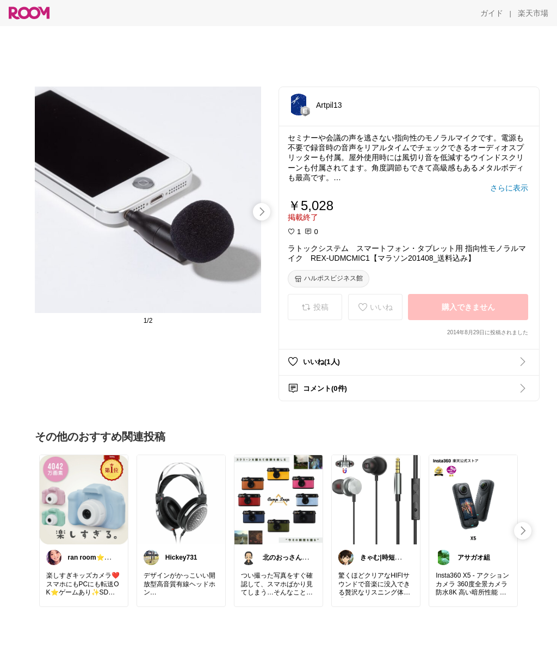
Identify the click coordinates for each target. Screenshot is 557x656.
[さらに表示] (509, 188)
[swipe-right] (261, 211)
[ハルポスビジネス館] (328, 278)
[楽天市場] (533, 13)
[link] (84, 499)
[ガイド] (491, 13)
